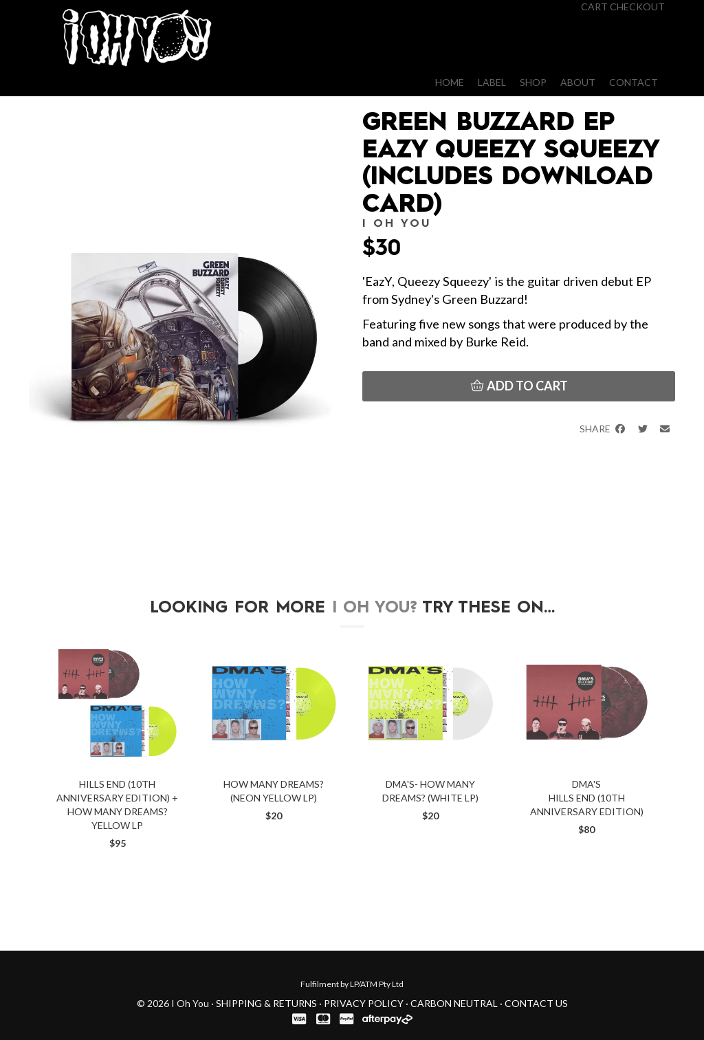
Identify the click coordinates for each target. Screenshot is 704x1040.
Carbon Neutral (454, 1003)
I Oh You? (374, 608)
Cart (594, 6)
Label (492, 82)
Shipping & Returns (266, 1003)
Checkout (637, 6)
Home (449, 82)
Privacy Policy (364, 1003)
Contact (633, 82)
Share (603, 428)
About (577, 82)
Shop (533, 82)
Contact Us (536, 1003)
